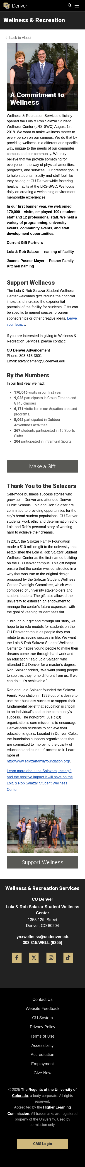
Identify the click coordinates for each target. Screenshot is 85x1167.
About (26, 38)
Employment (42, 1064)
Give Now (42, 1073)
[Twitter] (34, 964)
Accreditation (42, 1054)
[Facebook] (17, 964)
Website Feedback (42, 1008)
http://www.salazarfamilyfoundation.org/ (38, 761)
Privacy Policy (42, 1027)
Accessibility (42, 1045)
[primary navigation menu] (77, 5)
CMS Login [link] (42, 1144)
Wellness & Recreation (34, 20)
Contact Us (42, 999)
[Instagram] (51, 964)
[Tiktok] (68, 964)
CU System (42, 1018)
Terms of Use (42, 1036)
